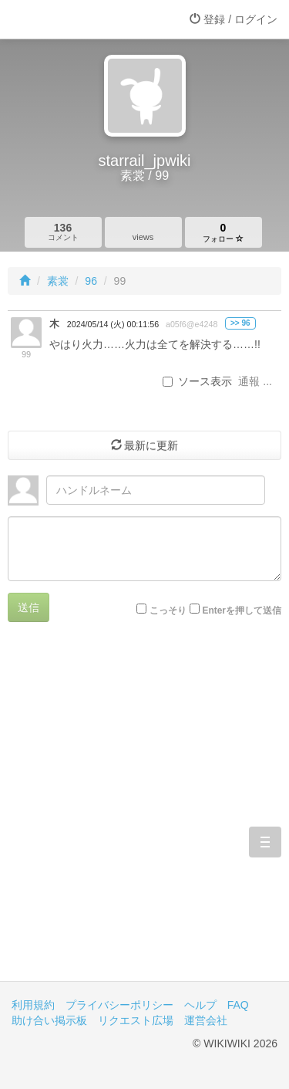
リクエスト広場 (135, 1020)
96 (91, 281)
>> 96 (240, 323)
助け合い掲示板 (49, 1020)
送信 (28, 607)
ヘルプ (200, 1005)
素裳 (58, 281)
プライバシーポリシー (119, 1005)
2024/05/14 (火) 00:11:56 (113, 324)
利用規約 (33, 1005)
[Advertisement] (144, 813)
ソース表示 (197, 381)
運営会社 (205, 1020)
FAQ (238, 1005)
